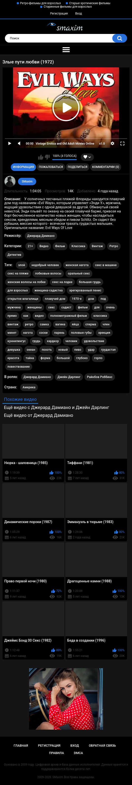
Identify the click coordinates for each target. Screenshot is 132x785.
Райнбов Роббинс (99, 377)
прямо (12, 315)
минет (12, 332)
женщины (34, 307)
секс (51, 307)
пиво (78, 349)
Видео (44, 246)
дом (91, 299)
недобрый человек (45, 265)
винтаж (13, 324)
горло (98, 358)
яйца (75, 324)
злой (21, 265)
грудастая (108, 349)
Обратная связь (102, 745)
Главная (21, 745)
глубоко (82, 358)
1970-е (77, 299)
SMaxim (27, 181)
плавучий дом (55, 299)
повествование (19, 366)
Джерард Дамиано (41, 236)
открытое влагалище (23, 299)
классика (100, 315)
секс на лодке (62, 282)
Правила (56, 753)
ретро (29, 324)
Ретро (114, 246)
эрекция (104, 332)
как (26, 315)
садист (66, 307)
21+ (30, 246)
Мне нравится (40, 157)
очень (110, 307)
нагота (28, 332)
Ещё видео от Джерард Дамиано (38, 415)
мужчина (14, 307)
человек (71, 341)
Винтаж (97, 246)
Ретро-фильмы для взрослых (40, 3)
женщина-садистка (48, 290)
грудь (36, 341)
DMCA (78, 753)
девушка (14, 349)
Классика (78, 246)
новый (63, 349)
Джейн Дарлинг (68, 377)
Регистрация (59, 13)
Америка (29, 387)
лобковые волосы (48, 273)
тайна (30, 358)
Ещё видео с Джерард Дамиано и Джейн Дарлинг (56, 407)
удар (91, 349)
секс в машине (106, 265)
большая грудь (90, 282)
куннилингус (17, 341)
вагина (60, 324)
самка (44, 324)
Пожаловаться (51, 167)
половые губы (81, 332)
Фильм (60, 246)
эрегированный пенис (85, 290)
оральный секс (79, 273)
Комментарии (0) (105, 167)
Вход (78, 13)
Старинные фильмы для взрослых (68, 6)
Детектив (14, 255)
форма (45, 358)
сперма (90, 324)
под (103, 299)
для (97, 307)
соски (43, 332)
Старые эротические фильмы (89, 3)
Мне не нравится (47, 157)
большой (63, 358)
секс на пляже (18, 273)
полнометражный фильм (68, 315)
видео (39, 315)
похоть (47, 349)
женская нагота (77, 265)
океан (31, 349)
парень (59, 332)
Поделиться (77, 167)
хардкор (53, 341)
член (106, 324)
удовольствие (94, 341)
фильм (83, 307)
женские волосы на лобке (27, 282)
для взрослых (18, 290)
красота (13, 358)
